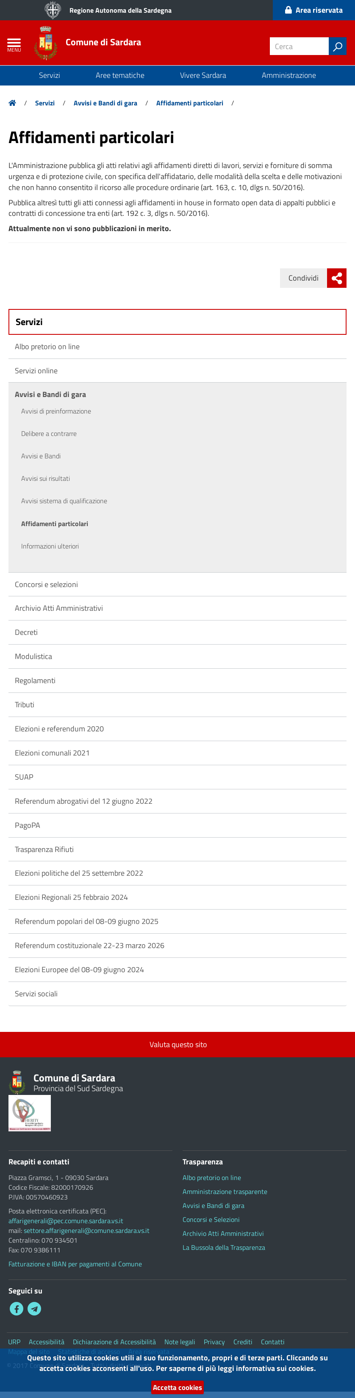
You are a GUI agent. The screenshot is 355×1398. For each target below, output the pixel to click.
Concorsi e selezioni (46, 590)
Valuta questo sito (177, 1050)
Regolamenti (35, 686)
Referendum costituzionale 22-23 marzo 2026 (89, 951)
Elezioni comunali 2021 (52, 759)
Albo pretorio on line (47, 352)
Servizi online (36, 377)
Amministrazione (289, 81)
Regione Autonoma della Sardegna (120, 10)
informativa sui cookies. (276, 1367)
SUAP (24, 783)
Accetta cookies (177, 1386)
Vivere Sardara (203, 81)
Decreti (26, 639)
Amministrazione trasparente (225, 1198)
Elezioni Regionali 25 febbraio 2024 (71, 904)
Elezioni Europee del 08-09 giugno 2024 (79, 976)
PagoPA (27, 831)
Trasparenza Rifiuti (44, 855)
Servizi (49, 81)
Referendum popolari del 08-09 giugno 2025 (86, 927)
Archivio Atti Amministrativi (59, 614)
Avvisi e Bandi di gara (105, 109)
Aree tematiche (120, 81)
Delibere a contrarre (49, 440)
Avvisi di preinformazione (56, 418)
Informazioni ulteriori (50, 552)
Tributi (24, 711)
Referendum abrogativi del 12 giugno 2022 (84, 807)
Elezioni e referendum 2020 (59, 735)
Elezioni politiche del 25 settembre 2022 (79, 879)
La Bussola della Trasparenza (224, 1254)
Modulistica (33, 663)
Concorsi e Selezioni (211, 1226)
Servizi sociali (36, 1000)
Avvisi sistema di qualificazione (64, 507)
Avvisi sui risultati (45, 485)
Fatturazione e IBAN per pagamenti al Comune (75, 1270)
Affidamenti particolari (189, 109)
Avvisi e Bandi (41, 463)
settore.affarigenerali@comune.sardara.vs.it (87, 1237)
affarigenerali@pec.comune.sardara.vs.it (65, 1227)
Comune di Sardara (110, 46)
